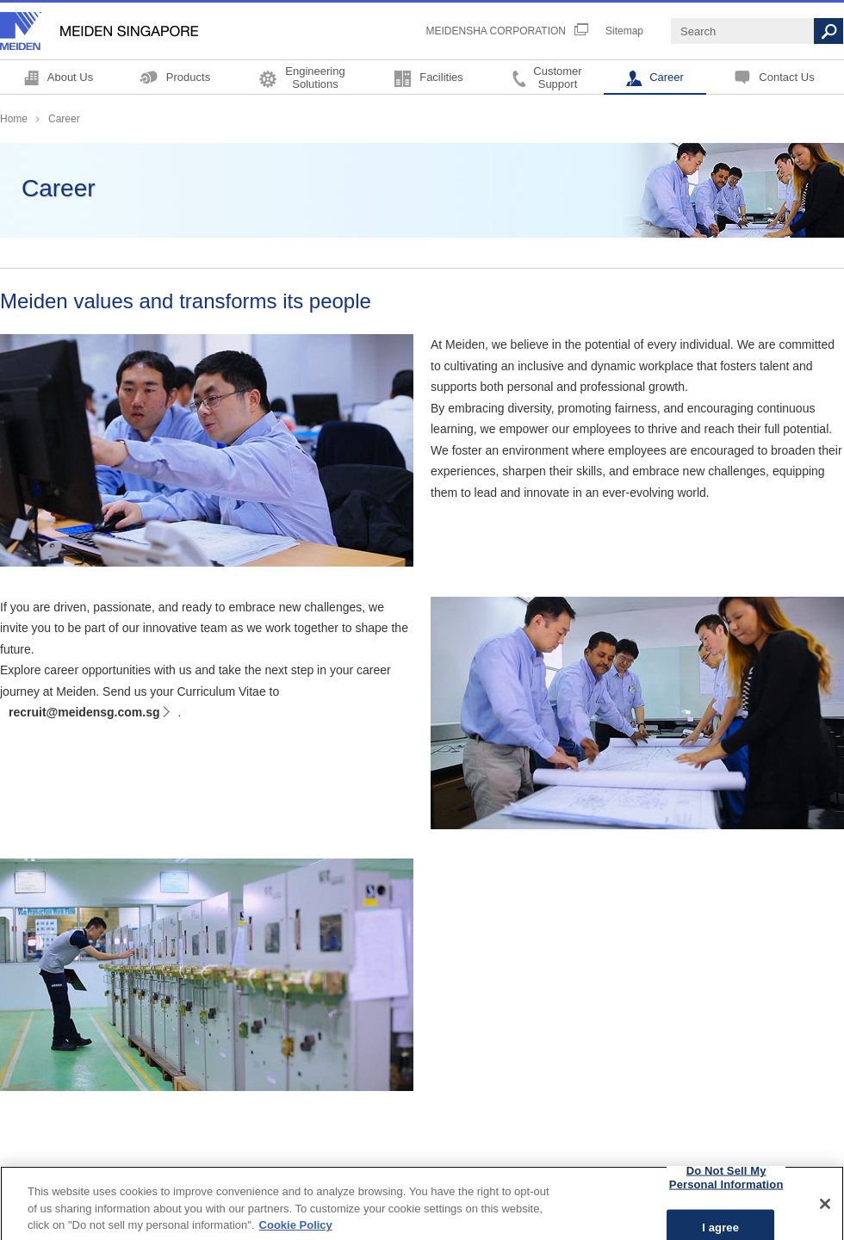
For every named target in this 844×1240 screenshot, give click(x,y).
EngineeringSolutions (314, 77)
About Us (70, 77)
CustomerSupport (557, 77)
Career (666, 77)
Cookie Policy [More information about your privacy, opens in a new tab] (295, 1231)
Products (188, 77)
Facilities (441, 77)
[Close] (825, 1211)
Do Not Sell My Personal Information (726, 1184)
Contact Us (786, 77)
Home (14, 119)
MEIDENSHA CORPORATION (496, 31)
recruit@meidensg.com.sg (84, 712)
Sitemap (624, 31)
